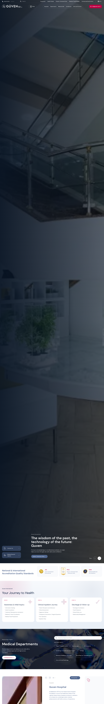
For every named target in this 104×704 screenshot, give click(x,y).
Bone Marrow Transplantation (84, 655)
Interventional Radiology (62, 660)
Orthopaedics (87, 646)
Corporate (42, 1)
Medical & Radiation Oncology (64, 655)
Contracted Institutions (87, 1)
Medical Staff (61, 6)
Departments (53, 6)
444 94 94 (8, 1)
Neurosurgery (75, 646)
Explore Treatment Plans (39, 556)
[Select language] (100, 1)
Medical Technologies (74, 1)
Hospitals (46, 6)
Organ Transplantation (62, 646)
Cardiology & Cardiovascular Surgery (65, 650)
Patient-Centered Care (61, 1)
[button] (95, 558)
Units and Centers (77, 6)
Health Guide (51, 1)
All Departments (9, 657)
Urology (82, 650)
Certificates (68, 6)
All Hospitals (75, 678)
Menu (32, 6)
